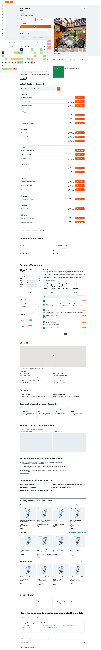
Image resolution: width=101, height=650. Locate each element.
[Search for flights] (2, 6)
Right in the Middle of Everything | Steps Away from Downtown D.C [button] (27, 577)
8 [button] (48, 34)
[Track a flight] (2, 23)
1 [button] (48, 31)
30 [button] (29, 47)
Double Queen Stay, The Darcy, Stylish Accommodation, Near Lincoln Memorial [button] (59, 578)
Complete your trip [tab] (26, 617)
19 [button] (39, 40)
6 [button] (42, 34)
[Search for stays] (2, 8)
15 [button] (48, 37)
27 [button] (42, 44)
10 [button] (32, 37)
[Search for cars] (2, 11)
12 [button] (39, 37)
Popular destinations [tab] (36, 617)
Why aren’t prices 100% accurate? (53, 647)
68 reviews (30, 15)
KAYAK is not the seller (53, 642)
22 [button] (48, 40)
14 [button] (45, 37)
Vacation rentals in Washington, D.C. (50, 627)
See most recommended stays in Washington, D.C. (75, 561)
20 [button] (42, 40)
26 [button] (39, 44)
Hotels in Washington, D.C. (28, 627)
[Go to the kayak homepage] (9, 2)
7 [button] (45, 34)
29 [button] (48, 44)
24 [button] (32, 44)
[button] (2, 2)
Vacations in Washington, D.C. (69, 625)
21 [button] (45, 40)
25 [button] (36, 44)
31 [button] (32, 47)
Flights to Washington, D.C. (28, 625)
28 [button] (45, 44)
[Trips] (2, 29)
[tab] (31, 292)
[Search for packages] (2, 14)
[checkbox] (26, 315)
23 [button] (29, 44)
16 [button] (29, 40)
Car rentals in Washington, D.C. (49, 625)
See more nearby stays (81, 504)
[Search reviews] (60, 297)
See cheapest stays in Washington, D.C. (77, 532)
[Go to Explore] (2, 20)
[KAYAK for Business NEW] (2, 26)
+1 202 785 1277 (23, 13)
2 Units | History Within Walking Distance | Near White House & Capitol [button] (43, 578)
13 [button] (42, 37)
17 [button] (32, 40)
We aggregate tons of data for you (53, 645)
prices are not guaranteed (45, 638)
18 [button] (36, 40)
